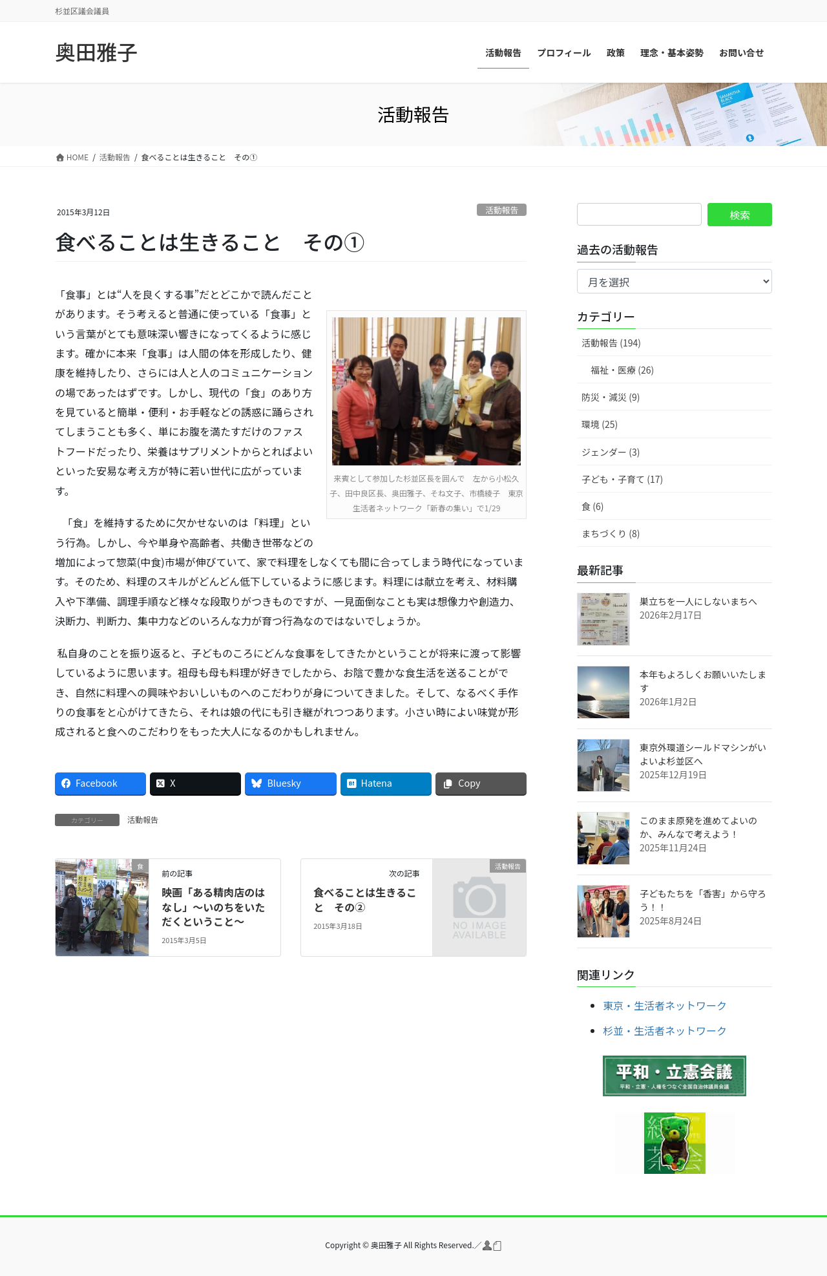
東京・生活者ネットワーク (665, 1005)
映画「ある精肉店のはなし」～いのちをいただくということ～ (213, 906)
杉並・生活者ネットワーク (665, 1030)
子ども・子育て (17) (622, 479)
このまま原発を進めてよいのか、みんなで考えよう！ (698, 827)
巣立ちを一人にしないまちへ (698, 601)
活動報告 (501, 210)
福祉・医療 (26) (622, 369)
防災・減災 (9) (610, 396)
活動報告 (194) (611, 342)
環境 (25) (599, 424)
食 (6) (592, 506)
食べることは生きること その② (365, 899)
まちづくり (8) (610, 533)
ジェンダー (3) (610, 451)
